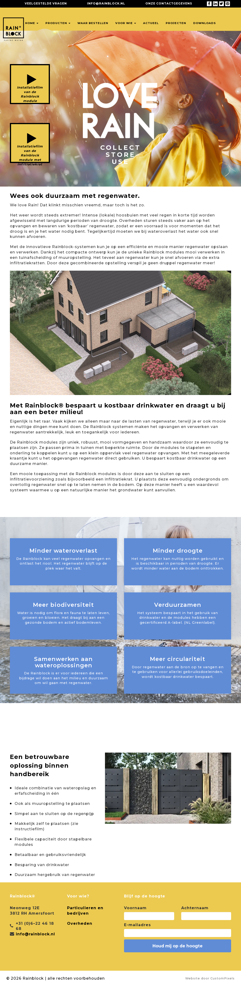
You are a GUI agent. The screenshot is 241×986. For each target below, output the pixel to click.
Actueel (151, 23)
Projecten (176, 23)
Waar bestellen (92, 23)
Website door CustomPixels (210, 978)
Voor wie (125, 23)
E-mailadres (137, 925)
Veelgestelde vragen (46, 3)
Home (31, 23)
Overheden (79, 923)
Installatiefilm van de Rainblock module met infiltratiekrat (30, 153)
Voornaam (135, 908)
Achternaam (195, 908)
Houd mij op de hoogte (178, 945)
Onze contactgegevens (168, 3)
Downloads (204, 23)
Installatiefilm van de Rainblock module (30, 94)
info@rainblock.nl (106, 3)
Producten (57, 23)
